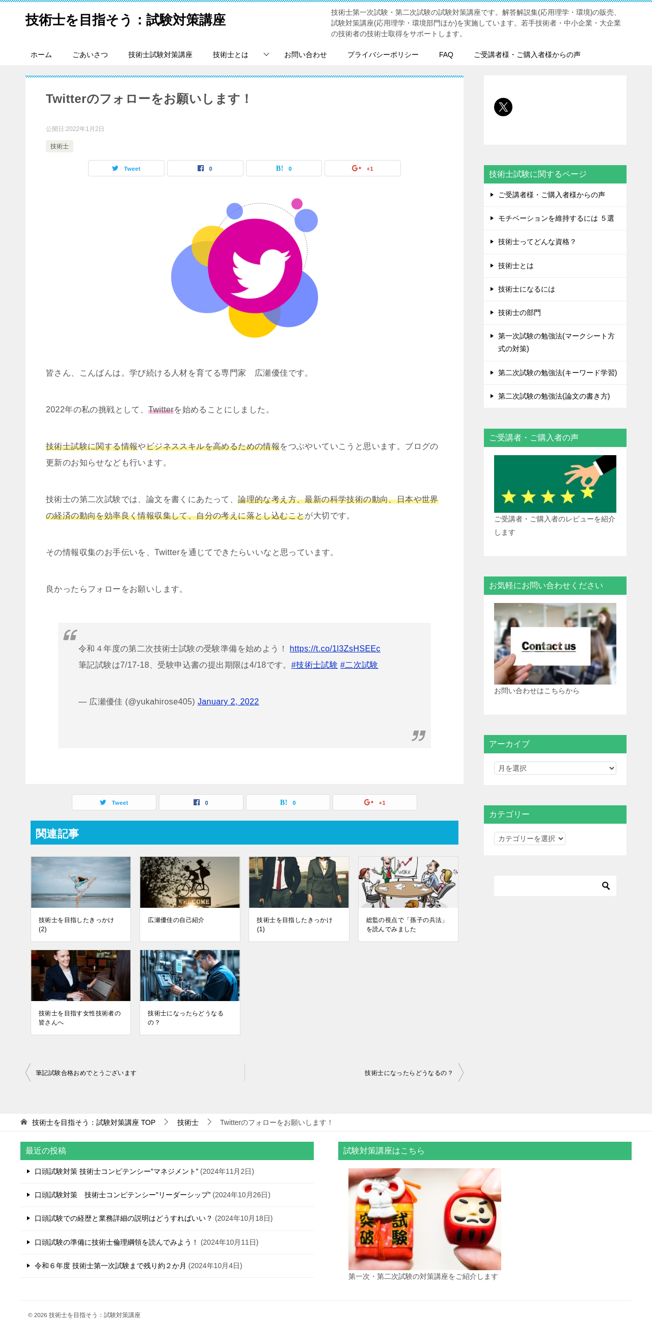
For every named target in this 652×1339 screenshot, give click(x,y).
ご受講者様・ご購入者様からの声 (527, 54)
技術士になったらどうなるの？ (186, 1018)
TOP (93, 1122)
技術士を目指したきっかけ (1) (295, 924)
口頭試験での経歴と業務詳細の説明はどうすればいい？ (124, 1218)
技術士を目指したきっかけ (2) (77, 924)
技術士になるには (526, 289)
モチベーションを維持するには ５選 (556, 218)
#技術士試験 (314, 665)
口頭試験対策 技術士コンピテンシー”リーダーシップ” (122, 1195)
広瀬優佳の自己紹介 (176, 920)
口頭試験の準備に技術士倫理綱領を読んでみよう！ (117, 1242)
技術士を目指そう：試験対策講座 (140, 17)
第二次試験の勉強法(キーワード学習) (557, 373)
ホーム (41, 54)
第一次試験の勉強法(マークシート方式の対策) (556, 342)
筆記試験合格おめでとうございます (86, 1073)
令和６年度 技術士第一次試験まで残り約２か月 (110, 1266)
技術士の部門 (519, 312)
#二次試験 (359, 665)
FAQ (446, 54)
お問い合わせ (305, 54)
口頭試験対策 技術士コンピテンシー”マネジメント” (116, 1171)
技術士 (59, 146)
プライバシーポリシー (383, 54)
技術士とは (231, 54)
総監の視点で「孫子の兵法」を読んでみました (407, 924)
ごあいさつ (90, 54)
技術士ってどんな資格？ (537, 242)
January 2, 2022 (228, 701)
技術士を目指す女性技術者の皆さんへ (80, 1018)
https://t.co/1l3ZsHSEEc (335, 648)
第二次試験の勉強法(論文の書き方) (554, 396)
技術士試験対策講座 (160, 54)
